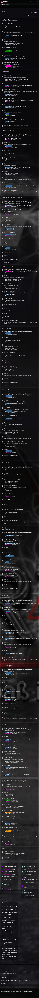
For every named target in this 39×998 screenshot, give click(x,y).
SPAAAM (8, 788)
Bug (5, 914)
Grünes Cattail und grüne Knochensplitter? (15, 806)
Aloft (10, 909)
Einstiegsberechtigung (15, 691)
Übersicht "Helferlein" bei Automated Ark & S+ (15, 300)
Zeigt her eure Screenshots (12, 575)
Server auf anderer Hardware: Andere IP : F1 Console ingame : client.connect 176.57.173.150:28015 (23, 603)
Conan (8, 915)
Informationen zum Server (11, 47)
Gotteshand (3, 983)
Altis (3, 912)
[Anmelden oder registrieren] (33, 1)
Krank (7, 361)
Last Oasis (7, 804)
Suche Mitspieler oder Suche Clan (13, 441)
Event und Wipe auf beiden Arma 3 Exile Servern (22, 205)
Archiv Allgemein (9, 851)
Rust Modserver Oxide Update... (15, 653)
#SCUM (13, 906)
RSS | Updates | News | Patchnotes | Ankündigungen (18, 135)
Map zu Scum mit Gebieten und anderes (14, 761)
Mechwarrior (9, 369)
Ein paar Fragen (15, 94)
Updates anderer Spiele (10, 827)
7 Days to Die (4, 909)
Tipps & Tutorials (8, 164)
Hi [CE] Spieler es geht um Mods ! (19, 403)
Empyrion (7, 104)
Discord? (16, 234)
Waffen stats (13, 699)
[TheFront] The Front (7, 665)
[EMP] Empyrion (6, 328)
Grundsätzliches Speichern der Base (14, 618)
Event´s (4, 922)
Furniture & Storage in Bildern (12, 569)
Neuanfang (8, 445)
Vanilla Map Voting (12, 952)
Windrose (7, 841)
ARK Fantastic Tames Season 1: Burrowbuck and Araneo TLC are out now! (24, 271)
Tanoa (12, 950)
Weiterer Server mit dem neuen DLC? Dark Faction (16, 355)
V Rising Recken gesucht (11, 512)
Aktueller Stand (9, 794)
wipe (3, 958)
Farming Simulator (9, 798)
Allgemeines (5, 19)
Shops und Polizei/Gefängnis (15, 113)
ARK (5, 912)
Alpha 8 (14, 909)
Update (4, 952)
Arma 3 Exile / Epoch (10, 89)
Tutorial (15, 950)
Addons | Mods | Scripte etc (11, 540)
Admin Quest (12, 747)
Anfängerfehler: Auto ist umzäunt (13, 753)
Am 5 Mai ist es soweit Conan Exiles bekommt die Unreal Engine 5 (25, 395)
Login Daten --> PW (10, 843)
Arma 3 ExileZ (14, 912)
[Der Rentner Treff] (4, 1)
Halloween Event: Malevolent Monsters (14, 468)
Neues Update (9, 159)
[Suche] (30, 1)
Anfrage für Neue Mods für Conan (19, 411)
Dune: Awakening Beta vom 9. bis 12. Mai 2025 (16, 43)
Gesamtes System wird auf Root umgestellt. (15, 853)
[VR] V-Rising (5, 462)
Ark (5, 83)
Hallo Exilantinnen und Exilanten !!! (19, 451)
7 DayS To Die (8, 76)
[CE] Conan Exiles (6, 390)
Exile (7, 922)
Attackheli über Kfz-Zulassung (12, 624)
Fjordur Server (12, 294)
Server (6, 255)
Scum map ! (12, 121)
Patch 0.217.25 (14, 823)
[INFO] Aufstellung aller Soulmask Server (20, 50)
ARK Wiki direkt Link (9, 317)
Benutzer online (5, 977)
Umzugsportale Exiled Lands (18, 418)
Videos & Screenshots (10, 246)
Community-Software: (19, 995)
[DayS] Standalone (7, 528)
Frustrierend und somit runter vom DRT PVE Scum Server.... (22, 774)
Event (13, 920)
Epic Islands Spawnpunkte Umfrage (13, 279)
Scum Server (4, 950)
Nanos (9, 981)
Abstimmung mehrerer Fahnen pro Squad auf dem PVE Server (23, 739)
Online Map (8, 495)
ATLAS (6, 792)
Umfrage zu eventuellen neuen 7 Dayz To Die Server (17, 79)
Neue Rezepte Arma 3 (10, 241)
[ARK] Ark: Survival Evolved (9, 267)
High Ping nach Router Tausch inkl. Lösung (21, 167)
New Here (32, 981)
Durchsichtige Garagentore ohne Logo (17, 58)
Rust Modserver (13, 946)
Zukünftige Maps (10, 153)
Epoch (10, 920)
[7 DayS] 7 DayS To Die (8, 130)
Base (3, 914)
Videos (6, 171)
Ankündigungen (8, 23)
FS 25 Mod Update (14, 800)
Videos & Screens (9, 366)
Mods (5, 182)
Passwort (16, 555)
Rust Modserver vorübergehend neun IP (17, 632)
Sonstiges (7, 55)
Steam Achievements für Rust (15, 35)
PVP (8, 939)
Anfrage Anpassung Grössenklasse (18, 106)
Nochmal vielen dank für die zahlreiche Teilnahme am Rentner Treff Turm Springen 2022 (23, 638)
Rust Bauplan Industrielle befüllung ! (16, 561)
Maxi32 (15, 973)
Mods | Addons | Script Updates (12, 209)
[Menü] (37, 1)
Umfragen (7, 142)
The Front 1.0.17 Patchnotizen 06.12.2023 (20, 673)
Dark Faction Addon (10, 348)
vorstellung (14, 954)
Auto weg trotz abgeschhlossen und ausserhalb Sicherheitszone (19, 100)
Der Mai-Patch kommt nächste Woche (18, 732)
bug (13, 228)
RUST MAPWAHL (5, 946)
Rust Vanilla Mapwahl (7, 948)
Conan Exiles (6, 917)
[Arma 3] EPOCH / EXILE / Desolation (12, 197)
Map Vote (8, 220)
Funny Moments (11, 925)
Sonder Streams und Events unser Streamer (16, 125)
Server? (8, 287)
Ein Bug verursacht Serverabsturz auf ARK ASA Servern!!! (21, 85)
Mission (9, 935)
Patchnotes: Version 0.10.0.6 (30, 866)
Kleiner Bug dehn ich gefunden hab (17, 247)
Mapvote (4, 930)
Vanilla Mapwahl (6, 954)
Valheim (6, 821)
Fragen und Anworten (10, 158)
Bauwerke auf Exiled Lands (12, 432)
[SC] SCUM (5, 724)
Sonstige (6, 177)
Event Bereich (5, 71)
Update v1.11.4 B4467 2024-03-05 (18, 333)
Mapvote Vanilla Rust (7, 933)
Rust (5, 110)
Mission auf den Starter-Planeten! (13, 340)
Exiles (11, 923)
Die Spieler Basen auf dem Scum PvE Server (19, 767)
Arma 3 (8, 912)
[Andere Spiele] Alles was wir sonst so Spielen (14, 780)
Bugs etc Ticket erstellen (11, 190)
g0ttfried (18, 981)
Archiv (3, 848)
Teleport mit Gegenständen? (12, 489)
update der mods (17, 543)
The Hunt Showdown (10, 816)
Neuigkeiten (7, 40)
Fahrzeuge (4, 924)
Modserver (4, 937)
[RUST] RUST (5, 596)
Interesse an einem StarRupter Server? (14, 26)
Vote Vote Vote (12, 956)
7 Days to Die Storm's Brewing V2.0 (13, 138)
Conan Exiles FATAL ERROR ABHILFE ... (14, 424)
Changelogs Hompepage (11, 62)
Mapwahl (4, 935)
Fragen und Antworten (10, 415)
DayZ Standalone (9, 98)
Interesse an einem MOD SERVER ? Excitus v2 (15, 173)
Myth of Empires (8, 810)
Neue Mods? (9, 646)
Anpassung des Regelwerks (17, 66)
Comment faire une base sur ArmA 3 (19, 146)
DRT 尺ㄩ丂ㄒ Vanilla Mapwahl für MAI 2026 (18, 611)
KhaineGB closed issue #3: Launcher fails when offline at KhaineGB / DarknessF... (25, 185)
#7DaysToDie (6, 906)
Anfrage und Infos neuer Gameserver (14, 31)
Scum (15, 948)
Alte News (7, 857)
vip (11, 954)
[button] (37, 15)
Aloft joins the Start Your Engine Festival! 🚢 (20, 830)
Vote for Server (5, 956)
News (4, 939)
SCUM (6, 118)
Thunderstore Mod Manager (12, 481)
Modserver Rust (10, 937)
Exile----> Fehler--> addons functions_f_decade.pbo (16, 213)
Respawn (11, 939)
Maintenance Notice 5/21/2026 (17, 812)
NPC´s (7, 685)
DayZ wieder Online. (18, 535)
